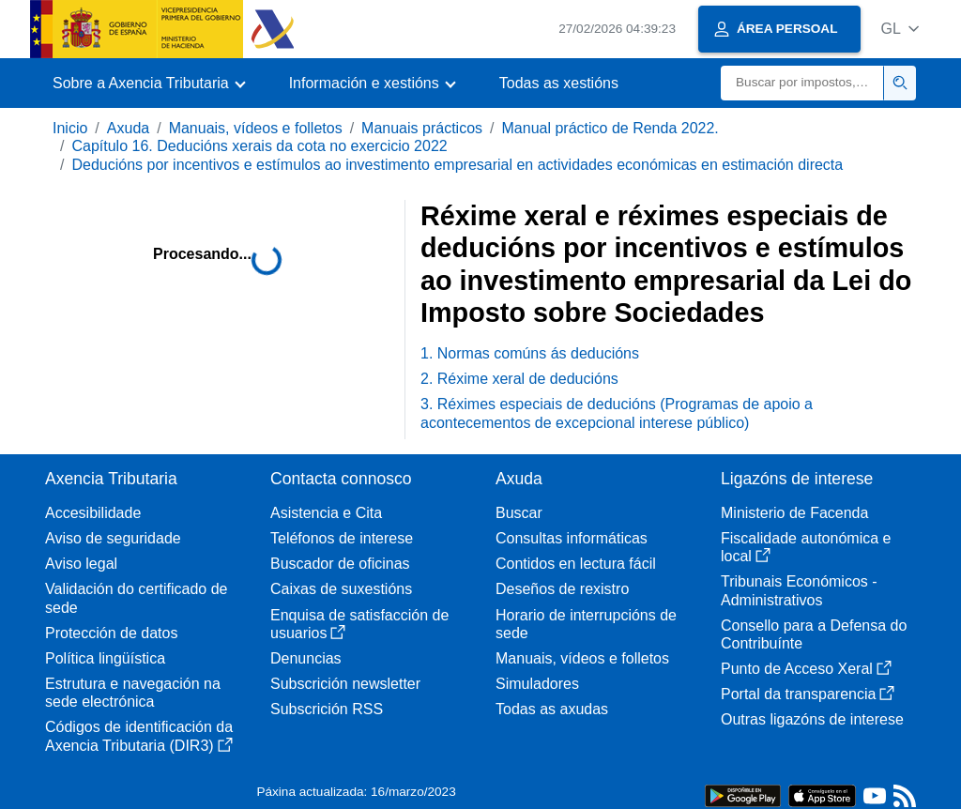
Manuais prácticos (421, 128)
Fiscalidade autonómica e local (806, 547)
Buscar (519, 513)
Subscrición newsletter (345, 684)
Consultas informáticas (572, 538)
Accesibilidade (93, 513)
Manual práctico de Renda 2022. (610, 128)
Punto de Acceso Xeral (806, 669)
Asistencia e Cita (326, 513)
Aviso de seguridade (113, 538)
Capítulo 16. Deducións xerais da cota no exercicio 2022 (259, 146)
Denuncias (306, 658)
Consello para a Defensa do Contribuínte (814, 634)
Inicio (70, 128)
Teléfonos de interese (341, 538)
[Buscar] (802, 83)
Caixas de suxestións (341, 589)
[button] (899, 29)
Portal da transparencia (807, 694)
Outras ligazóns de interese (812, 719)
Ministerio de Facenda (794, 513)
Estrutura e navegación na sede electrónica (133, 693)
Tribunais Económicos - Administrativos (799, 590)
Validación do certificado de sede (136, 598)
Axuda (128, 128)
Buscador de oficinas (340, 564)
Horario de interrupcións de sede (586, 624)
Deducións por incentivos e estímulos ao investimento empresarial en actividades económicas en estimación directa (457, 165)
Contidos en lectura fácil (576, 564)
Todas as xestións (558, 83)
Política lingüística (105, 658)
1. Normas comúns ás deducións (529, 353)
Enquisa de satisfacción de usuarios (359, 624)
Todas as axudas (552, 709)
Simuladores (537, 684)
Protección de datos (111, 633)
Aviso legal (81, 564)
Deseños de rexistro (562, 589)
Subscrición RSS (326, 709)
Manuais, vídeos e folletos (256, 128)
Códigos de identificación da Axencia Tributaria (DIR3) (139, 736)
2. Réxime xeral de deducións (519, 379)
